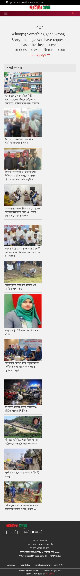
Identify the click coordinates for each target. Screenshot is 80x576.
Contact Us (58, 565)
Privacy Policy (24, 565)
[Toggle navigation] (6, 13)
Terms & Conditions (42, 565)
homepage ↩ (40, 54)
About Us (11, 565)
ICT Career (50, 574)
